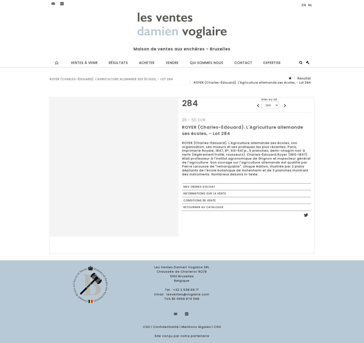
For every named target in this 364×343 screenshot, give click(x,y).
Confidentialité (166, 327)
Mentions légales (196, 327)
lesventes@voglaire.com (187, 294)
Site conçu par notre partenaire (182, 336)
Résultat (304, 78)
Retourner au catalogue (203, 207)
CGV (217, 327)
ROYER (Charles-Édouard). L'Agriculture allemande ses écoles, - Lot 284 (252, 83)
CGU (146, 327)
